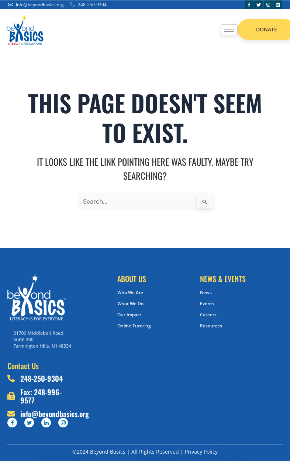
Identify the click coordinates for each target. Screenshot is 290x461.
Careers (208, 315)
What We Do (130, 303)
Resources (211, 326)
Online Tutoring (134, 326)
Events (207, 303)
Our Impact (129, 315)
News (206, 292)
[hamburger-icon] (229, 29)
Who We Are (130, 292)
